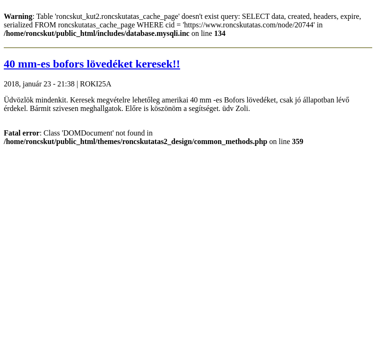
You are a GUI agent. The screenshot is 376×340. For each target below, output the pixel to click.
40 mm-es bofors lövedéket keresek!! (92, 64)
